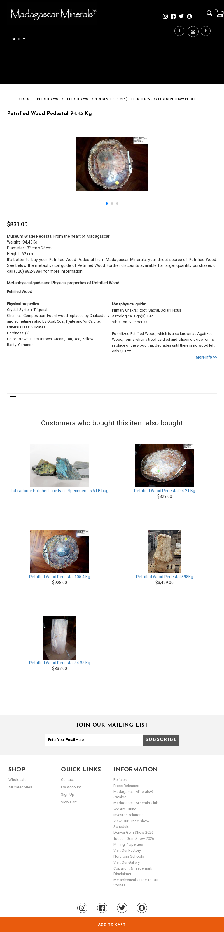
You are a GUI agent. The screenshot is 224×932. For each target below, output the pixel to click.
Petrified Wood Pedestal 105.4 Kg (59, 576)
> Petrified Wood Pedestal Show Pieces (162, 99)
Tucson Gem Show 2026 (133, 838)
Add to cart (112, 924)
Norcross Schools (128, 856)
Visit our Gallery (126, 862)
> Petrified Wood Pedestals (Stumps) (95, 99)
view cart (69, 802)
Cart (219, 12)
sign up (67, 794)
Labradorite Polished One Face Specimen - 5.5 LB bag (59, 490)
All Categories (20, 787)
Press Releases (126, 786)
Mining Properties (128, 844)
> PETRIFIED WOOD (48, 99)
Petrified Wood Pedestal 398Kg (164, 576)
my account (71, 787)
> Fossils (26, 99)
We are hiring (124, 809)
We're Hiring (179, 50)
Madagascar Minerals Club (135, 803)
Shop (18, 39)
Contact (192, 39)
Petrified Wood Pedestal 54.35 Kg (59, 662)
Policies (120, 779)
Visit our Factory (127, 850)
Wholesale (17, 779)
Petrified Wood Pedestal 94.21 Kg (164, 490)
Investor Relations (128, 815)
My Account (205, 50)
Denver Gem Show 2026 (133, 832)
